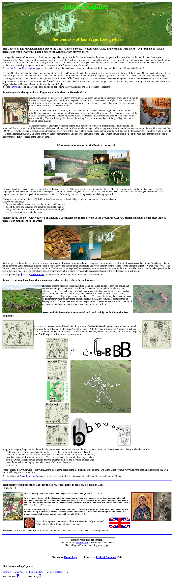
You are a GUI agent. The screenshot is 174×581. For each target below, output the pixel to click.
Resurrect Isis (82, 542)
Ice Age (14, 68)
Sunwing (14, 87)
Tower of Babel (37, 274)
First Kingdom (28, 68)
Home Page (70, 557)
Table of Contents (106, 557)
